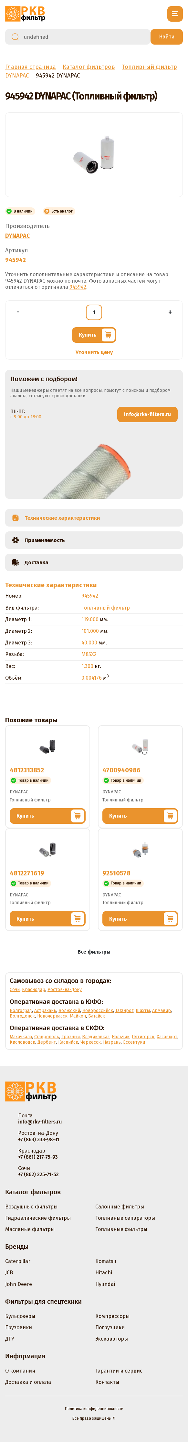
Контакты (107, 1382)
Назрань (112, 1042)
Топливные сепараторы (125, 1218)
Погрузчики (110, 1327)
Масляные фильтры (30, 1229)
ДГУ (9, 1339)
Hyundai (105, 1284)
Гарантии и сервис (118, 1371)
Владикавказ (96, 1037)
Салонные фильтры (119, 1207)
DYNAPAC (17, 235)
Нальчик (121, 1037)
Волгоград (21, 1010)
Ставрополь (46, 1037)
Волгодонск (22, 1016)
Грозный (70, 1037)
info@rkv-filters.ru (147, 414)
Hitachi (103, 1273)
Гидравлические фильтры (38, 1218)
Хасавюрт (167, 1037)
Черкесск (90, 1042)
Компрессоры (112, 1316)
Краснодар (33, 989)
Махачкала (21, 1037)
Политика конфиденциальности (94, 1408)
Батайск (96, 1016)
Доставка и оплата (28, 1382)
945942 (77, 287)
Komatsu (105, 1261)
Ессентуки (134, 1042)
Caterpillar (17, 1261)
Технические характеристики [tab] (56, 518)
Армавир (161, 1010)
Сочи (15, 989)
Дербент (46, 1042)
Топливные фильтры (121, 1229)
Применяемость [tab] (38, 540)
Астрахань (45, 1010)
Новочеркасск (52, 1016)
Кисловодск (22, 1042)
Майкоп (78, 1016)
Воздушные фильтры (31, 1207)
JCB (9, 1273)
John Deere (18, 1284)
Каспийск (68, 1042)
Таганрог (124, 1010)
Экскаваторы (111, 1339)
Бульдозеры (20, 1316)
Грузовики (18, 1327)
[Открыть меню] (175, 14)
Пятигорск (143, 1037)
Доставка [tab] (30, 562)
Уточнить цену (94, 352)
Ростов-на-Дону (64, 989)
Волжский (69, 1010)
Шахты (143, 1010)
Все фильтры (94, 952)
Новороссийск (97, 1010)
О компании (20, 1371)
